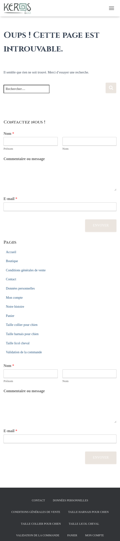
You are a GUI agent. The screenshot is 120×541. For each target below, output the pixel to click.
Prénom (8, 148)
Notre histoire (15, 306)
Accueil (11, 252)
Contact (11, 279)
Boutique (12, 261)
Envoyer (101, 225)
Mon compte (14, 297)
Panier (10, 316)
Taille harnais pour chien (22, 334)
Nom (9, 134)
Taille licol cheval (17, 343)
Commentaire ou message (24, 159)
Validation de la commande (24, 352)
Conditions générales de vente (26, 270)
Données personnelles (20, 288)
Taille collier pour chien (21, 325)
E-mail (10, 199)
